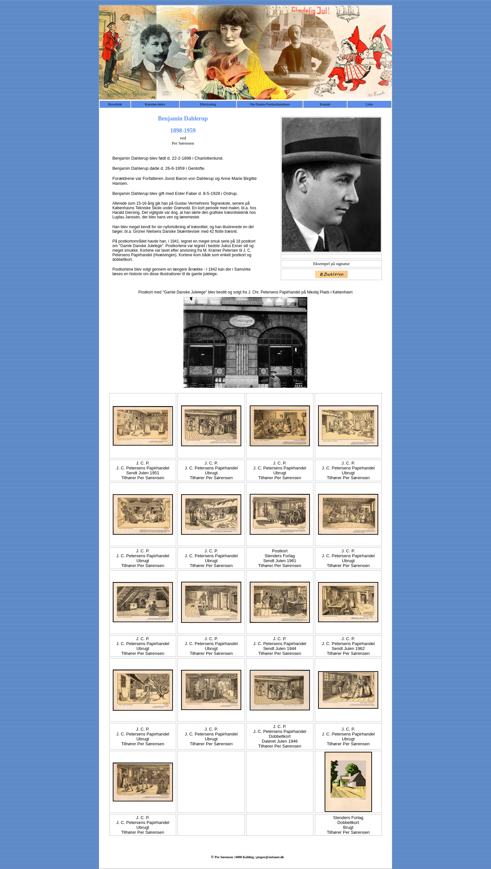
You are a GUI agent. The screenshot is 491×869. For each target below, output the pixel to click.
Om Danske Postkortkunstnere (270, 104)
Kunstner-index (155, 104)
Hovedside (115, 104)
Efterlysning (208, 104)
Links (369, 104)
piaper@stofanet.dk (270, 857)
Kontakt (325, 104)
